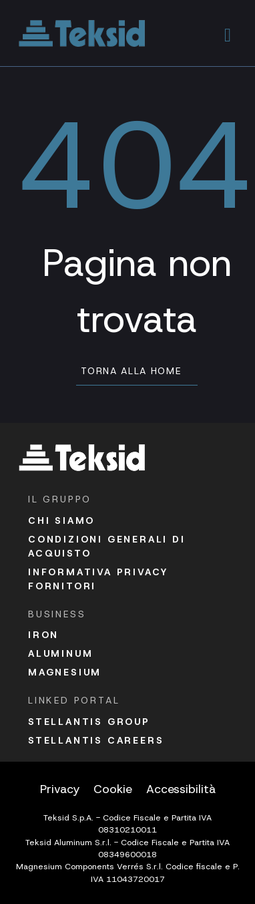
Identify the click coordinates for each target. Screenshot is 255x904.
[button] (228, 33)
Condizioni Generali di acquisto (107, 546)
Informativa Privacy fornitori (98, 579)
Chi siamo (61, 520)
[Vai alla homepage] (82, 33)
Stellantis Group (89, 722)
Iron (43, 635)
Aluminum (60, 653)
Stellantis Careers (96, 740)
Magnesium (64, 672)
